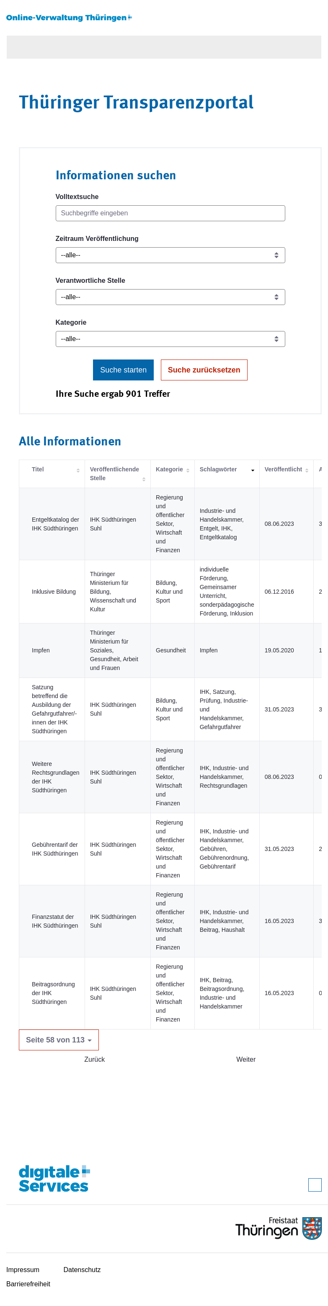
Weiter (246, 1059)
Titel (38, 469)
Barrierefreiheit (28, 1284)
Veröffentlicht (283, 469)
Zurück (94, 1059)
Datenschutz (82, 1269)
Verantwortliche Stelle (90, 280)
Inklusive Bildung (54, 591)
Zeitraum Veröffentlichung (97, 238)
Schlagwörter (218, 469)
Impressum (22, 1269)
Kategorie (71, 322)
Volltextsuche (77, 196)
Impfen (41, 650)
